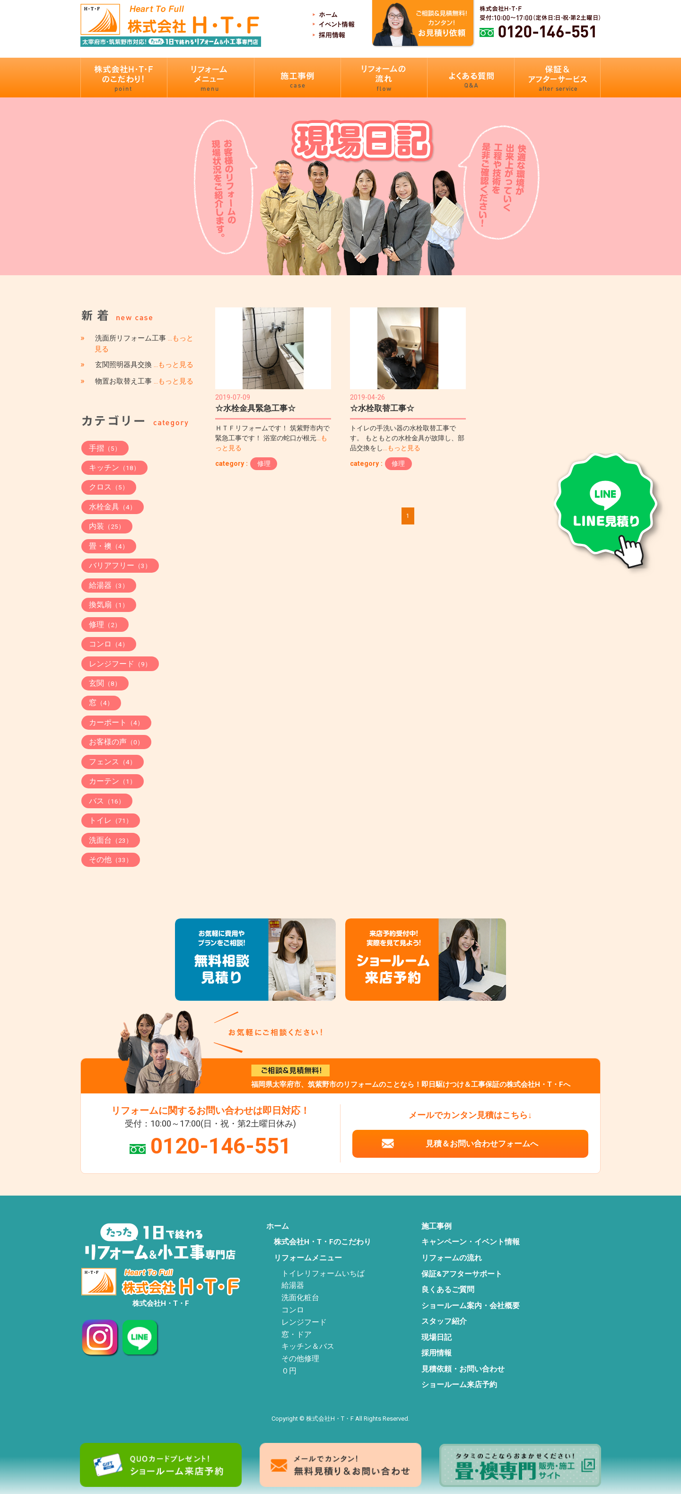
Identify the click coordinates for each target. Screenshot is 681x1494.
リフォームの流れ (451, 1258)
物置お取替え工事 (144, 381)
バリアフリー (120, 565)
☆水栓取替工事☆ (382, 408)
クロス (109, 486)
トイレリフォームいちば (323, 1273)
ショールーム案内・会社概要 (470, 1306)
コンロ (109, 643)
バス (107, 800)
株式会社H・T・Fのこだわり (322, 1242)
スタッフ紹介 (444, 1321)
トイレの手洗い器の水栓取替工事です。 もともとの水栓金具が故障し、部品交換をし (407, 438)
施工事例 (436, 1226)
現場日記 (436, 1337)
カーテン (112, 781)
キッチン (114, 467)
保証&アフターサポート (461, 1274)
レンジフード (120, 663)
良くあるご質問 (447, 1289)
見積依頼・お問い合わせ (463, 1369)
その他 (110, 859)
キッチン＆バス (307, 1346)
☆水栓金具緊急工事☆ (255, 408)
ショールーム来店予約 (459, 1384)
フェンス (112, 761)
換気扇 (109, 604)
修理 (264, 463)
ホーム (277, 1226)
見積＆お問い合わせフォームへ (482, 1143)
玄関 (105, 683)
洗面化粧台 (300, 1297)
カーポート (116, 722)
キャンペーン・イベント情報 (470, 1242)
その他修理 (300, 1358)
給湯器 (109, 585)
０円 (289, 1371)
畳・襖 (109, 546)
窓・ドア (296, 1334)
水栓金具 (112, 506)
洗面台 (110, 840)
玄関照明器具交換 (144, 364)
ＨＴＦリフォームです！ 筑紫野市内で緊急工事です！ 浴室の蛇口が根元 (272, 438)
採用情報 (436, 1353)
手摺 (105, 448)
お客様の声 (116, 741)
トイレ (110, 820)
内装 (107, 526)
